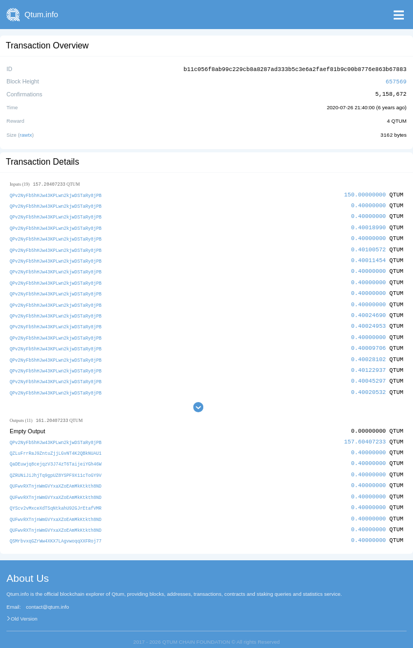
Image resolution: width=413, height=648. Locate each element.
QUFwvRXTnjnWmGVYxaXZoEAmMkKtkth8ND (56, 477)
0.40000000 (368, 203)
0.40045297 (368, 374)
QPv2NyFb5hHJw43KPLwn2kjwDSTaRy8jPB (56, 193)
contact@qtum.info (47, 596)
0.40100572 (368, 246)
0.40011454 (368, 256)
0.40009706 (368, 342)
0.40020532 (368, 385)
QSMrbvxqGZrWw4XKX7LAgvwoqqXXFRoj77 (56, 530)
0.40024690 (368, 310)
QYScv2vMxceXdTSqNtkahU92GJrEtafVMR (56, 499)
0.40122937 (368, 363)
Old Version (24, 608)
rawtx (26, 133)
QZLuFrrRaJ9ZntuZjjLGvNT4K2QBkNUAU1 (56, 445)
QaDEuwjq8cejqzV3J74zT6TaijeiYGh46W (56, 456)
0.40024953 (368, 320)
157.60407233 (365, 434)
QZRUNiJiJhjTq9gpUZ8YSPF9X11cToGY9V (56, 466)
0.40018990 (368, 225)
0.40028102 (368, 353)
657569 (396, 80)
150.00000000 (365, 193)
